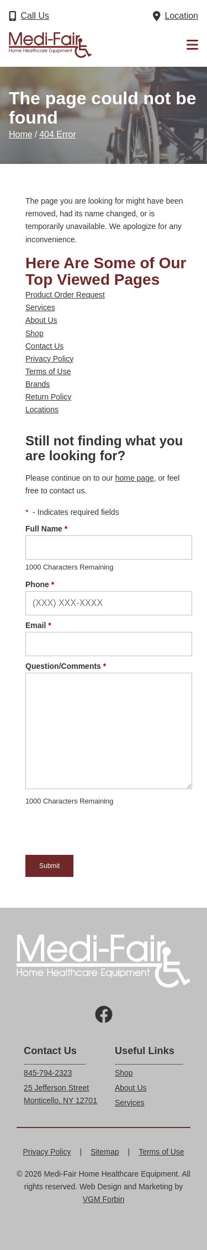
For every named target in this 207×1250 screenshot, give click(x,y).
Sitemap (105, 1151)
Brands (37, 384)
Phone (39, 584)
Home (21, 134)
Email (38, 625)
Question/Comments (65, 666)
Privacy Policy (49, 358)
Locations (42, 409)
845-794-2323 (48, 1072)
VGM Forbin (103, 1199)
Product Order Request (65, 294)
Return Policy (48, 396)
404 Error (57, 134)
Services (40, 307)
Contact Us (44, 346)
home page (134, 478)
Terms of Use (48, 371)
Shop (34, 333)
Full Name (46, 528)
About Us (41, 320)
